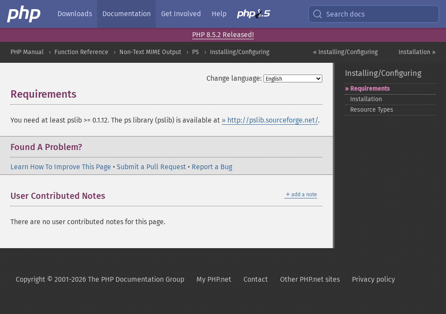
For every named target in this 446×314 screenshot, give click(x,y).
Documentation (126, 14)
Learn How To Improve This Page (60, 167)
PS (195, 52)
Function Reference (81, 52)
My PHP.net (213, 279)
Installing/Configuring (239, 52)
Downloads (74, 14)
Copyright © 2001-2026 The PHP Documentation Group (100, 279)
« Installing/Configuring (345, 52)
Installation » (417, 52)
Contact (255, 279)
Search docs (338, 14)
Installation (366, 99)
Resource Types (371, 109)
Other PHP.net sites (310, 279)
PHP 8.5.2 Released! (223, 35)
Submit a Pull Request (151, 167)
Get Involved (181, 14)
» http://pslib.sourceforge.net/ (270, 120)
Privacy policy (373, 279)
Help (219, 14)
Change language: (234, 78)
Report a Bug (212, 167)
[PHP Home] (24, 14)
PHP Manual (27, 52)
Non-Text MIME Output (150, 52)
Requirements (370, 88)
